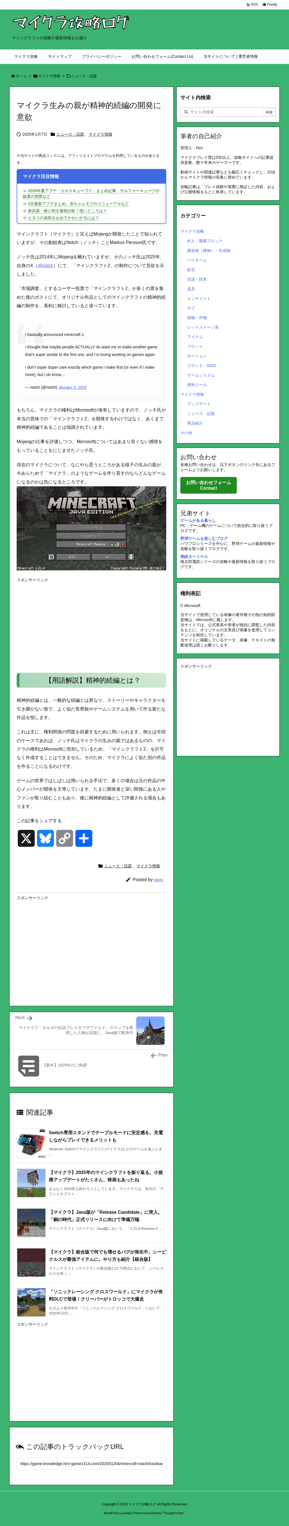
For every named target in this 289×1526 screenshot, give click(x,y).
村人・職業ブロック (205, 241)
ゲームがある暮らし (198, 520)
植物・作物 (197, 317)
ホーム (21, 76)
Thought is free (173, 1513)
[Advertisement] (91, 624)
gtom (158, 879)
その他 (186, 432)
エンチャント (199, 298)
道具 (191, 289)
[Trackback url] (91, 1463)
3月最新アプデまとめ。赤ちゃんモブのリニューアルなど (78, 203)
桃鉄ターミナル (194, 556)
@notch (45, 265)
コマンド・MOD (201, 365)
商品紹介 (195, 423)
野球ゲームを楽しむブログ (204, 538)
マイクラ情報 (49, 76)
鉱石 (191, 269)
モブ (191, 308)
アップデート (199, 404)
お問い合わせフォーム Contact (208, 485)
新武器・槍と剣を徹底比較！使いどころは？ (67, 210)
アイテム (195, 337)
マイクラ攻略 (192, 231)
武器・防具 (197, 279)
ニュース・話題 (84, 76)
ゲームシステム (201, 375)
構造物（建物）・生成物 (209, 250)
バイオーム (197, 260)
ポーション (197, 356)
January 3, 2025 (72, 387)
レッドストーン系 (203, 327)
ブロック (195, 346)
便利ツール (197, 384)
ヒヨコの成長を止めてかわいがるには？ (63, 218)
